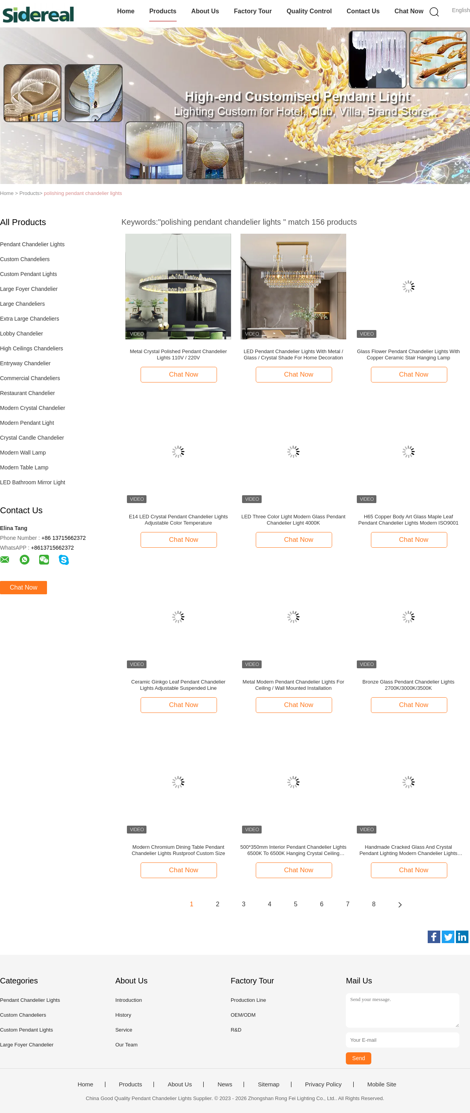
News (224, 1084)
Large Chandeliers (22, 304)
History (123, 1015)
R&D (236, 1030)
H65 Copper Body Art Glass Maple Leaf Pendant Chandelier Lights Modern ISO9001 (408, 520)
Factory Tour (253, 11)
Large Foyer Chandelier (29, 289)
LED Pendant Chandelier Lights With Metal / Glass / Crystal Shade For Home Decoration (293, 354)
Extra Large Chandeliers (29, 319)
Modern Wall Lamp (23, 452)
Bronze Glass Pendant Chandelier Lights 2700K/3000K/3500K (408, 685)
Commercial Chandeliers (30, 378)
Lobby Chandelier (21, 333)
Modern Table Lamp (24, 467)
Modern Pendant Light (27, 423)
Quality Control (309, 11)
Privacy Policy (323, 1084)
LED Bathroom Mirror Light (32, 482)
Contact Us (363, 11)
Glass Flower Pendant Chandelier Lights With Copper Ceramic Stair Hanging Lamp (408, 354)
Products (162, 11)
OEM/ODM (243, 1015)
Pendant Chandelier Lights (32, 244)
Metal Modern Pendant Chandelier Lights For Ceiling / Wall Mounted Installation (293, 685)
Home (125, 11)
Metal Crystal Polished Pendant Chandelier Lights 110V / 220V (178, 354)
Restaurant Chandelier (27, 393)
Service (123, 1030)
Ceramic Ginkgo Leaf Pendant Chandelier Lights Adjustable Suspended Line (178, 685)
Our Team (126, 1045)
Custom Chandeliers (25, 259)
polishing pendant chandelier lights (83, 193)
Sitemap (268, 1084)
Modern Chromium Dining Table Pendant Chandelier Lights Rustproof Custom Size (178, 850)
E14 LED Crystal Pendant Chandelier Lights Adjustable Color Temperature (178, 520)
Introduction (128, 1000)
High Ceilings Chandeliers (31, 348)
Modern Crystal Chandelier (32, 408)
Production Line (248, 1000)
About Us (205, 11)
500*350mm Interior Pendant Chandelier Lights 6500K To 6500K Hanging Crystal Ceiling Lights (293, 850)
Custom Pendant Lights (28, 274)
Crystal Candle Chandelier (32, 438)
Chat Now (408, 11)
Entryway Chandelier (25, 363)
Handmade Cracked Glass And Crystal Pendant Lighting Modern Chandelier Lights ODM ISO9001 (408, 850)
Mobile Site (381, 1084)
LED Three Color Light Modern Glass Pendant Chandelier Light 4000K (293, 520)
